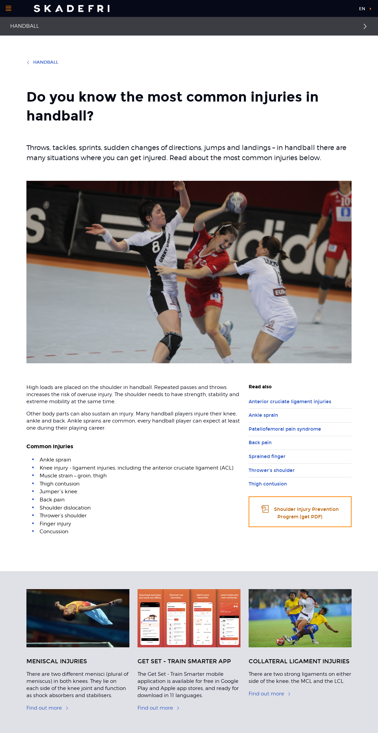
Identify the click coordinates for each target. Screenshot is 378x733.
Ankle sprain (263, 415)
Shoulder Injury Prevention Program (300, 512)
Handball (24, 26)
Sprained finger (267, 456)
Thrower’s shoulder (272, 470)
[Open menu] (8, 8)
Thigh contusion (268, 484)
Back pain (260, 443)
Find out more (47, 708)
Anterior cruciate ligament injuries (290, 402)
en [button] (362, 8)
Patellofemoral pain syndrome (285, 429)
